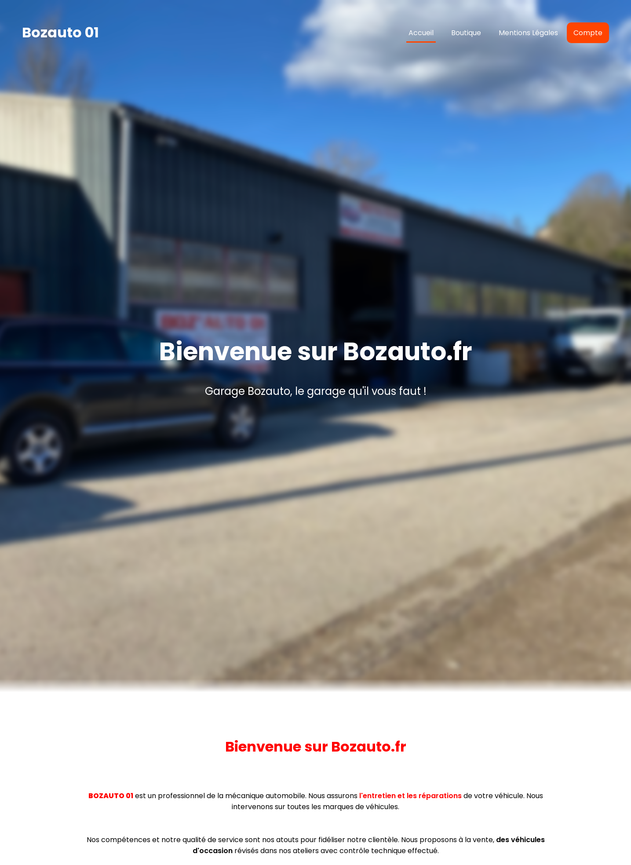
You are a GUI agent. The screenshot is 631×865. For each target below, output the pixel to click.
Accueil (421, 33)
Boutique (466, 33)
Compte (587, 33)
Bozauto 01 (60, 32)
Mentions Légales (528, 33)
